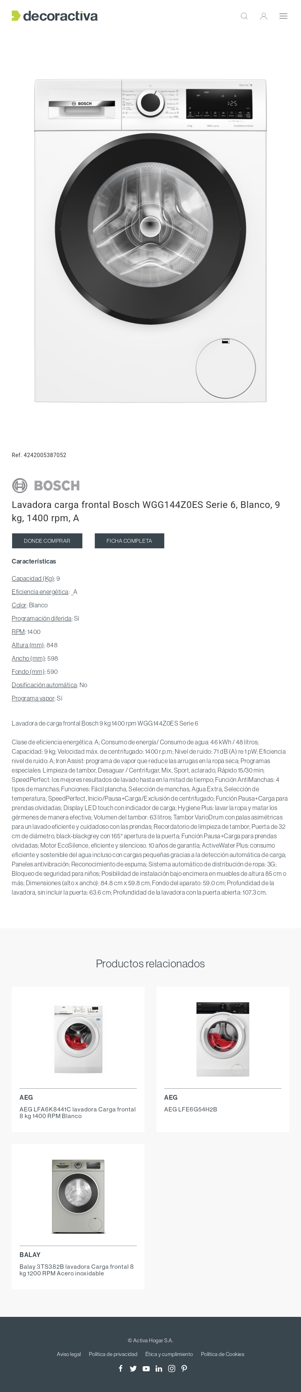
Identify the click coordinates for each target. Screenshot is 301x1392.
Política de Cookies (223, 1354)
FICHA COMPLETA (129, 540)
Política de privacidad (113, 1354)
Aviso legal (69, 1354)
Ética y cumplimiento (169, 1354)
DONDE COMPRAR (47, 540)
